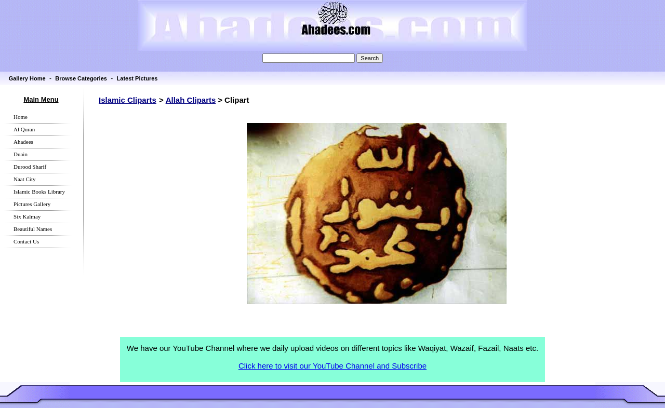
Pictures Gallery (32, 204)
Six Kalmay (27, 216)
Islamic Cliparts (127, 100)
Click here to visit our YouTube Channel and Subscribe (332, 365)
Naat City (24, 179)
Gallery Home (27, 78)
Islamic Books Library (39, 191)
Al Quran (24, 129)
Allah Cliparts (191, 100)
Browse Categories (81, 78)
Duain (21, 154)
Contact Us (26, 241)
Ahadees (23, 142)
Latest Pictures (137, 78)
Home (21, 117)
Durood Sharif (30, 167)
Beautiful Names (33, 229)
